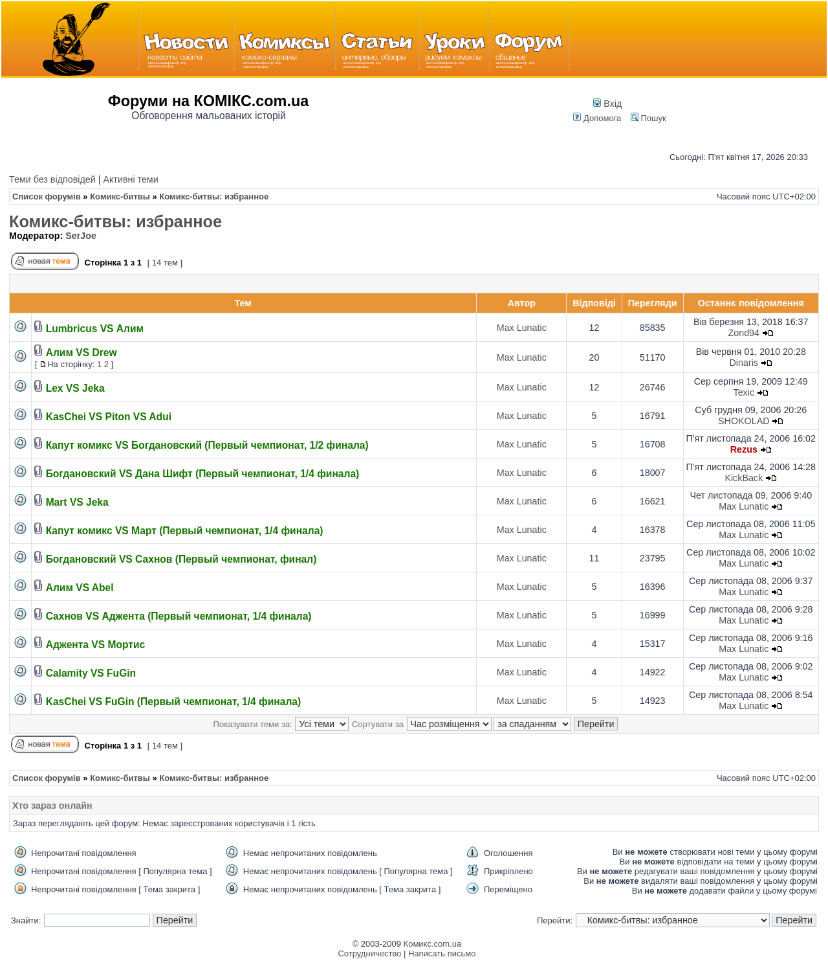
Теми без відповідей (52, 179)
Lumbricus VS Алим (95, 328)
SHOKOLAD (743, 421)
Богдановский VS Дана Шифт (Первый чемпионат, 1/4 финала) (203, 473)
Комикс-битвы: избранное (115, 221)
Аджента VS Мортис (96, 644)
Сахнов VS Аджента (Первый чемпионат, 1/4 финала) (179, 616)
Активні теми (130, 179)
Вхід (607, 103)
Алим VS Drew (81, 352)
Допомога (597, 118)
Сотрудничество (369, 953)
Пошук (648, 118)
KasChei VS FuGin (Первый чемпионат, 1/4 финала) (173, 701)
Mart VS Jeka (77, 502)
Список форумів (46, 196)
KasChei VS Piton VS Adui (108, 416)
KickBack (743, 478)
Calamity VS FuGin (91, 673)
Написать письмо (441, 953)
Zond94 (744, 333)
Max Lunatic (522, 327)
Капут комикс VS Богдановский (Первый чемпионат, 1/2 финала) (207, 445)
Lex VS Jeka (75, 388)
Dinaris (744, 362)
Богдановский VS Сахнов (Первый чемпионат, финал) (181, 559)
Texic (743, 392)
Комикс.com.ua (433, 944)
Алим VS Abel (80, 587)
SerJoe (80, 236)
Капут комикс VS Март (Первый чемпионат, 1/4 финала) (184, 530)
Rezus (743, 449)
